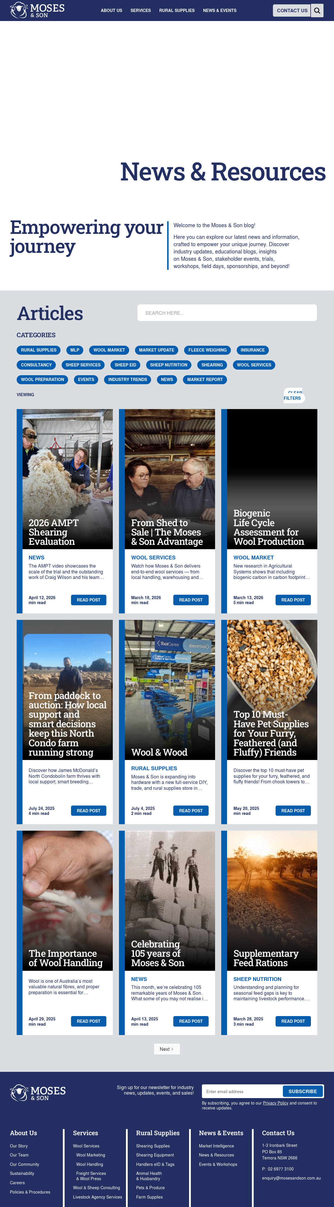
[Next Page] (167, 1049)
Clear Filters (293, 395)
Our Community (24, 1164)
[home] (37, 10)
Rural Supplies (158, 1132)
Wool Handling (89, 1164)
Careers (17, 1182)
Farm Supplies (149, 1197)
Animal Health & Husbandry (149, 1175)
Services (85, 1132)
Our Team (19, 1155)
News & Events (221, 1132)
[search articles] (227, 312)
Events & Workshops (218, 1164)
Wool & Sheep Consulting (96, 1187)
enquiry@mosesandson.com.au (291, 1178)
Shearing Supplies (153, 1145)
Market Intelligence (216, 1145)
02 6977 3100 (281, 1169)
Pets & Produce (150, 1187)
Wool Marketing (90, 1155)
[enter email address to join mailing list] (241, 1091)
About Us (23, 1132)
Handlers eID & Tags (155, 1164)
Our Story (19, 1145)
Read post (89, 600)
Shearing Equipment (155, 1155)
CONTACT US (292, 10)
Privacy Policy (275, 1103)
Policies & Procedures (30, 1192)
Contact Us (278, 1132)
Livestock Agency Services (97, 1197)
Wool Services (86, 1145)
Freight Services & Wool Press (91, 1175)
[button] (112, 10)
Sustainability (22, 1173)
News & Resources (216, 1155)
